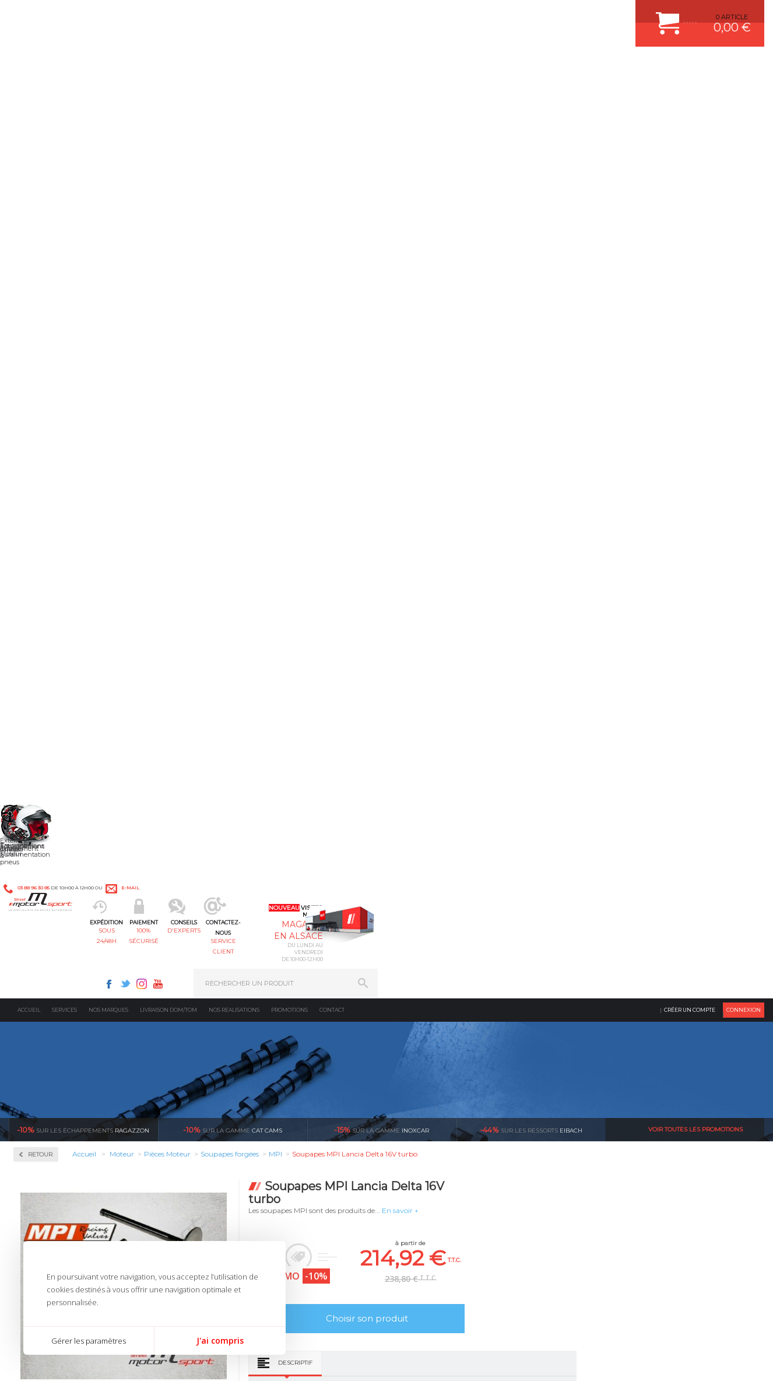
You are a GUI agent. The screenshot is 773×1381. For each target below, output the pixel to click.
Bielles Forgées (53, 494)
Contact (332, 96)
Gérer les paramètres (88, 1341)
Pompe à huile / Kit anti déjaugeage (85, 606)
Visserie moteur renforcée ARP (77, 732)
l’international (693, 856)
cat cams (232, 215)
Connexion (743, 96)
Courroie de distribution (66, 536)
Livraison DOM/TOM (168, 96)
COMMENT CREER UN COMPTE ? (641, 981)
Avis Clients (715, 1324)
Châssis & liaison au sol (257, 1025)
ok (359, 1182)
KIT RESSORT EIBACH (441, 1054)
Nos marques (108, 96)
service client (433, 67)
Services (64, 96)
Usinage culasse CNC (62, 704)
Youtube (544, 15)
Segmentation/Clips (61, 676)
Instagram (528, 15)
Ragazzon (83, 215)
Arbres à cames (53, 480)
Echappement (239, 995)
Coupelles (44, 522)
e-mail (266, 16)
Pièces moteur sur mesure (70, 578)
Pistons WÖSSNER (59, 592)
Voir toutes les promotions (695, 215)
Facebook (495, 15)
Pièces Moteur (56, 447)
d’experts (240, 856)
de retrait (391, 856)
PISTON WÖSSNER (437, 995)
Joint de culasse (54, 564)
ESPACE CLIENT (614, 966)
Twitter (512, 15)
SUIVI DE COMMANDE (623, 1025)
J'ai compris (220, 1340)
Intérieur (232, 1083)
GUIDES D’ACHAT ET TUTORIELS (640, 1083)
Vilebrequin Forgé (58, 718)
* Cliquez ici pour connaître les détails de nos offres (469, 1192)
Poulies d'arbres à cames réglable (81, 620)
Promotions (289, 96)
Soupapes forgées (57, 690)
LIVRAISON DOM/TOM (623, 1054)
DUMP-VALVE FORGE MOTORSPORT (464, 1068)
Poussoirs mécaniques (64, 634)
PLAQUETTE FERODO (441, 981)
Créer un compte (689, 96)
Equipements (238, 1097)
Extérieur (232, 1068)
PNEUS (418, 1039)
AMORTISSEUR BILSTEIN (446, 966)
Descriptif (450, 449)
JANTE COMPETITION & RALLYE (456, 1083)
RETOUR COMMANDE (623, 1039)
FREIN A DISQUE (433, 1097)
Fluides (41, 335)
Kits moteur (50, 409)
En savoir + (554, 296)
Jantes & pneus (242, 1054)
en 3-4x (89, 856)
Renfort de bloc (54, 648)
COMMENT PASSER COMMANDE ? (643, 995)
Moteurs (230, 966)
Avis (512, 592)
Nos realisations (234, 96)
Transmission (239, 1010)
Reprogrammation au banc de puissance (83, 770)
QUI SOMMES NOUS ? (43, 1057)
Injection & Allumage (69, 372)
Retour (194, 240)
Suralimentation (245, 981)
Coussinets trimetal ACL (66, 550)
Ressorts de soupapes (62, 662)
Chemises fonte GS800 (64, 508)
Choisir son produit (521, 404)
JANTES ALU (427, 1025)
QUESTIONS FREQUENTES (631, 1068)
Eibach (531, 215)
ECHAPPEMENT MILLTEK (446, 1010)
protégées (542, 856)
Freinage (230, 1039)
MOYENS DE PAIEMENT (626, 1010)
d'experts (355, 67)
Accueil (28, 96)
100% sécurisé (278, 67)
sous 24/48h (201, 67)
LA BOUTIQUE (31, 1071)
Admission (46, 297)
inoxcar (381, 215)
